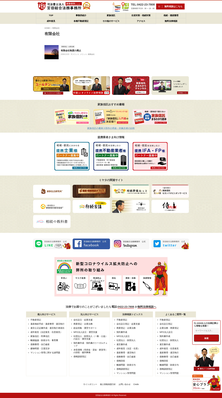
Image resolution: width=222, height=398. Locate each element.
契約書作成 (122, 332)
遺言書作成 (122, 344)
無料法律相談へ (146, 306)
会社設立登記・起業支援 (128, 324)
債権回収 (121, 361)
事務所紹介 (81, 15)
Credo (136, 384)
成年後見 (51, 21)
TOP (51, 15)
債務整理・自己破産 (40, 344)
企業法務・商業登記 (169, 328)
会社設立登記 (166, 324)
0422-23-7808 (126, 306)
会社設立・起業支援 (83, 320)
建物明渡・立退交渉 (40, 348)
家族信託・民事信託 (40, 336)
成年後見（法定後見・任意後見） (46, 332)
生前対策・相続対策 (141, 15)
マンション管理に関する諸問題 (45, 352)
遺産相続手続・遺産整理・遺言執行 (47, 324)
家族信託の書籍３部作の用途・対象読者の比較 (111, 128)
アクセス (141, 21)
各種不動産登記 (81, 21)
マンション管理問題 (126, 373)
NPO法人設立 (123, 336)
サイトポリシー (90, 384)
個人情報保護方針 (108, 384)
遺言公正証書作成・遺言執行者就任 (47, 328)
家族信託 (111, 15)
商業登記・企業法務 (83, 324)
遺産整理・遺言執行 (126, 352)
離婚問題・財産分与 (126, 365)
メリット (83, 54)
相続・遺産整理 (171, 15)
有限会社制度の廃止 (71, 50)
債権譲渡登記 (79, 356)
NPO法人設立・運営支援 (85, 332)
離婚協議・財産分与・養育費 (44, 340)
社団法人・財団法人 (126, 340)
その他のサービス (111, 21)
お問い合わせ (125, 384)
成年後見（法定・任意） (128, 348)
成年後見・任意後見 (169, 348)
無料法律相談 (171, 21)
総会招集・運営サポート (85, 328)
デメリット (75, 54)
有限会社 (91, 54)
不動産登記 (35, 320)
